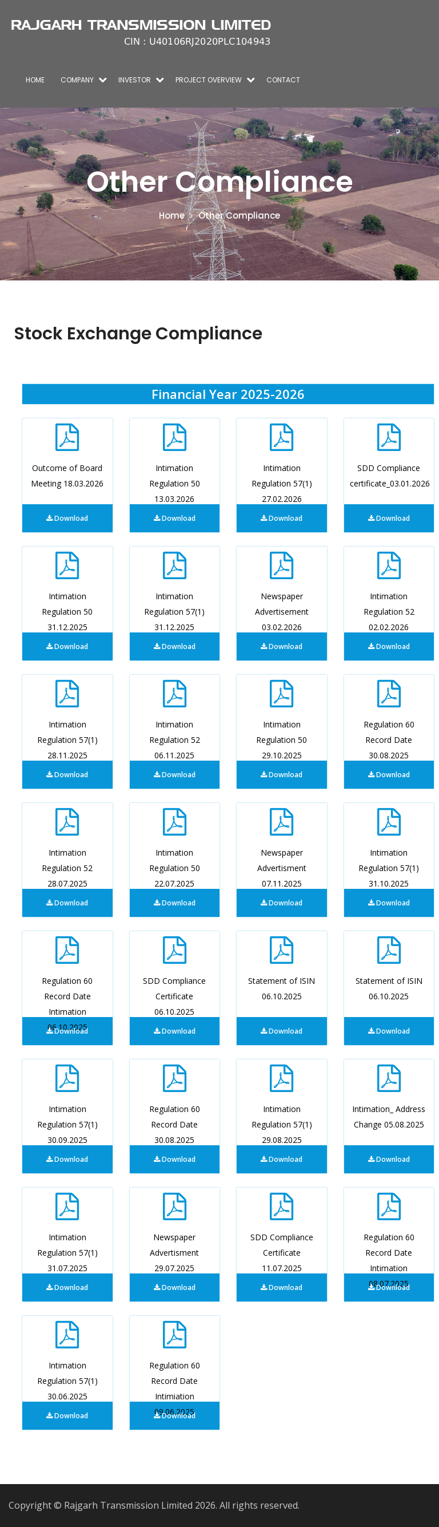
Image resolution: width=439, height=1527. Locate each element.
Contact (283, 80)
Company (77, 80)
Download (67, 518)
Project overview (208, 80)
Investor (134, 80)
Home (35, 80)
